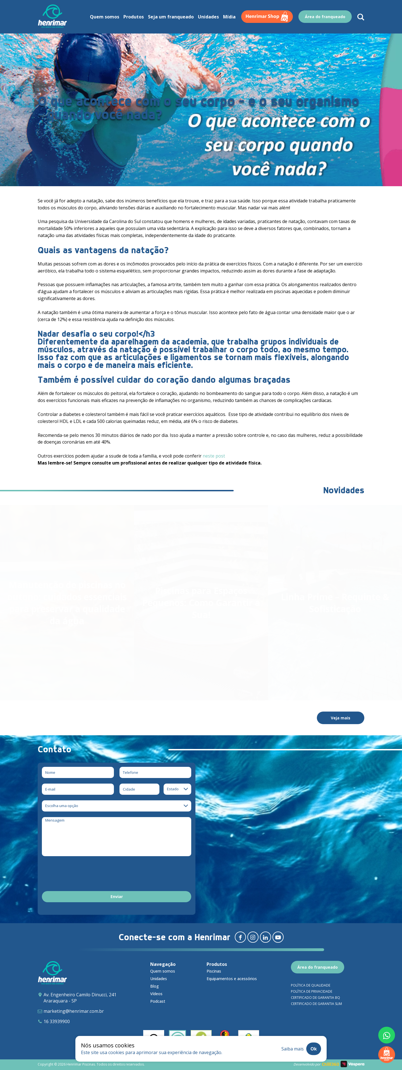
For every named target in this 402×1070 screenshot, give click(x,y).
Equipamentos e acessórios (232, 978)
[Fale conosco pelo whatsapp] (386, 1035)
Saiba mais (292, 1049)
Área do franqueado (317, 967)
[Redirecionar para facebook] (240, 937)
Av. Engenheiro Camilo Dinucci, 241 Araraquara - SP (80, 998)
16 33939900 (57, 1021)
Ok (313, 1049)
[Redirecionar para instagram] (253, 937)
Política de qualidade (310, 985)
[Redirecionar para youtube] (278, 937)
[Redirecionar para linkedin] (265, 937)
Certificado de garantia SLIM (316, 1003)
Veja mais (340, 717)
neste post (214, 456)
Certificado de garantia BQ (315, 997)
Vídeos (156, 993)
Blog (154, 986)
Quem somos (162, 971)
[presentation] (84, 874)
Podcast (157, 1001)
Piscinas (214, 971)
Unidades (158, 978)
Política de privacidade (311, 991)
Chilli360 (330, 1064)
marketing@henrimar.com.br (74, 1011)
